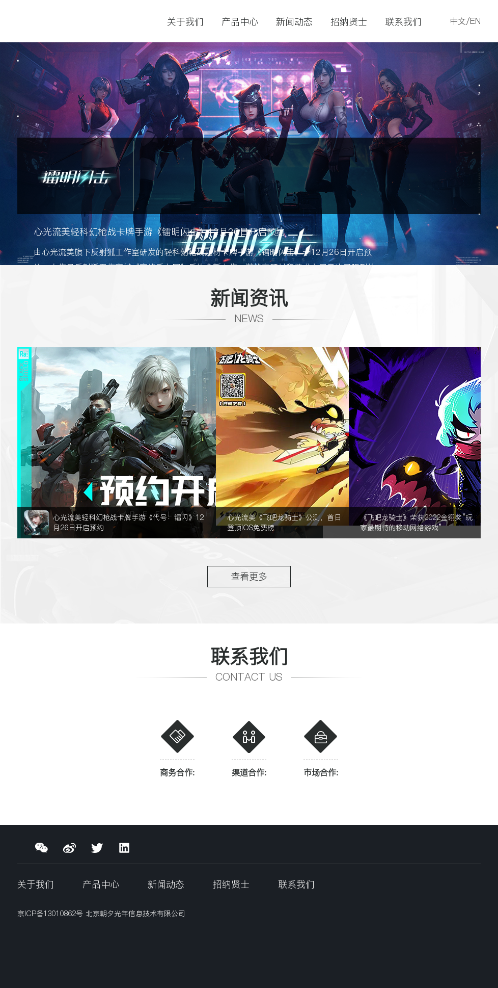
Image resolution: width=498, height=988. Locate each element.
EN (475, 21)
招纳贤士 (348, 21)
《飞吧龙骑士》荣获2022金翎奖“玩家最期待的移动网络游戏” (416, 522)
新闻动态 (294, 21)
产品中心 (240, 21)
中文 (458, 21)
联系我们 (403, 21)
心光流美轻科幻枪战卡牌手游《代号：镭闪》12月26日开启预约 (128, 522)
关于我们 (185, 21)
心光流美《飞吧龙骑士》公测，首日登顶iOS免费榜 (284, 522)
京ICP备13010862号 (51, 913)
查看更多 (249, 576)
